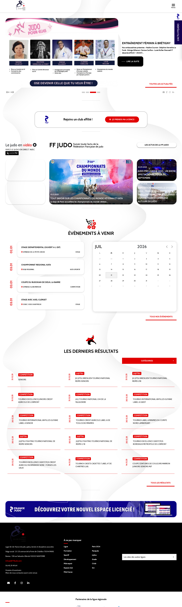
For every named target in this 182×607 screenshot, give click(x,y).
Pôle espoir (68, 547)
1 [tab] (83, 92)
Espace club (68, 552)
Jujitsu (94, 539)
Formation (68, 535)
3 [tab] (93, 92)
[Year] (142, 247)
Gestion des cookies (144, 603)
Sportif (66, 539)
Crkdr (94, 547)
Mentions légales (164, 603)
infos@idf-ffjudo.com (13, 545)
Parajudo (95, 535)
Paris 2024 (96, 530)
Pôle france (68, 556)
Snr (93, 552)
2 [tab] (87, 92)
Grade (94, 543)
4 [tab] (98, 92)
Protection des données (122, 603)
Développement (70, 543)
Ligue (66, 530)
